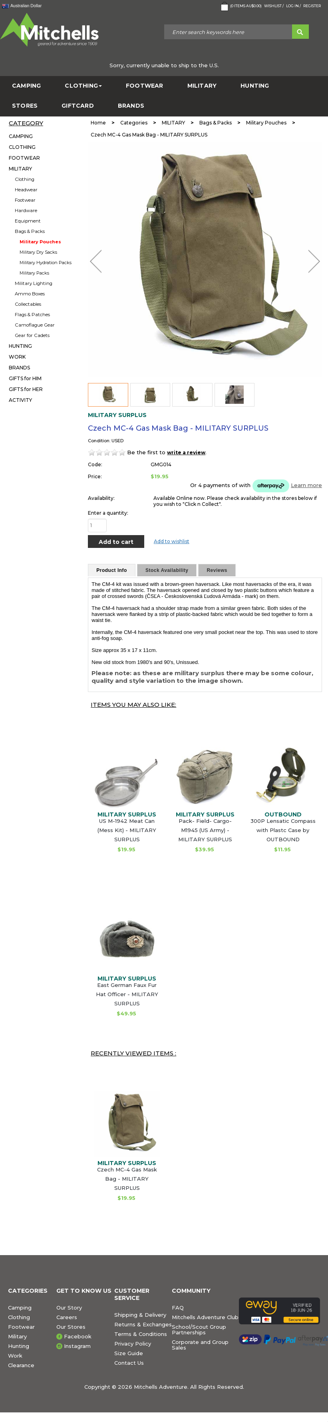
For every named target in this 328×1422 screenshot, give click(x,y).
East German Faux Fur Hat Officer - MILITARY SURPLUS (127, 994)
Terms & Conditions (140, 1334)
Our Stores (70, 1327)
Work (15, 1355)
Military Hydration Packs (46, 262)
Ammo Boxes (30, 294)
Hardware (26, 210)
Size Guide (128, 1353)
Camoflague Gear (35, 325)
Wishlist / (274, 6)
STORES (25, 105)
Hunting (18, 1346)
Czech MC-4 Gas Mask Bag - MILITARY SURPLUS (127, 1178)
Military (17, 1336)
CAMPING (26, 85)
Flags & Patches (32, 314)
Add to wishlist (171, 541)
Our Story (69, 1307)
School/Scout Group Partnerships (199, 1330)
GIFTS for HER (26, 389)
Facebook (77, 1336)
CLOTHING (83, 85)
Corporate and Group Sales (200, 1345)
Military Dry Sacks (38, 252)
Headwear (26, 190)
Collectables (28, 304)
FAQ (178, 1307)
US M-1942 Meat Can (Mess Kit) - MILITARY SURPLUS (126, 830)
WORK (17, 357)
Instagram (77, 1346)
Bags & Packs (30, 231)
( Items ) (240, 6)
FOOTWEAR (144, 85)
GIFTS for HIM (25, 378)
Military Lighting (33, 283)
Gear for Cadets (32, 335)
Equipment (28, 221)
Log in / (293, 6)
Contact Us (129, 1363)
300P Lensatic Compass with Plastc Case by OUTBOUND (283, 830)
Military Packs (34, 273)
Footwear (25, 200)
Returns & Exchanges (143, 1324)
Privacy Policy (132, 1343)
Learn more (306, 485)
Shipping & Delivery (140, 1315)
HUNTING (255, 85)
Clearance (21, 1365)
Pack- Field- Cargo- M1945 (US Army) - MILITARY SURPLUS (205, 830)
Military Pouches (40, 242)
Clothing (24, 179)
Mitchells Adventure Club (205, 1317)
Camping (20, 1307)
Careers (66, 1317)
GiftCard (78, 105)
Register (312, 6)
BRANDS (131, 105)
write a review (186, 452)
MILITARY (202, 85)
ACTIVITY (20, 400)
